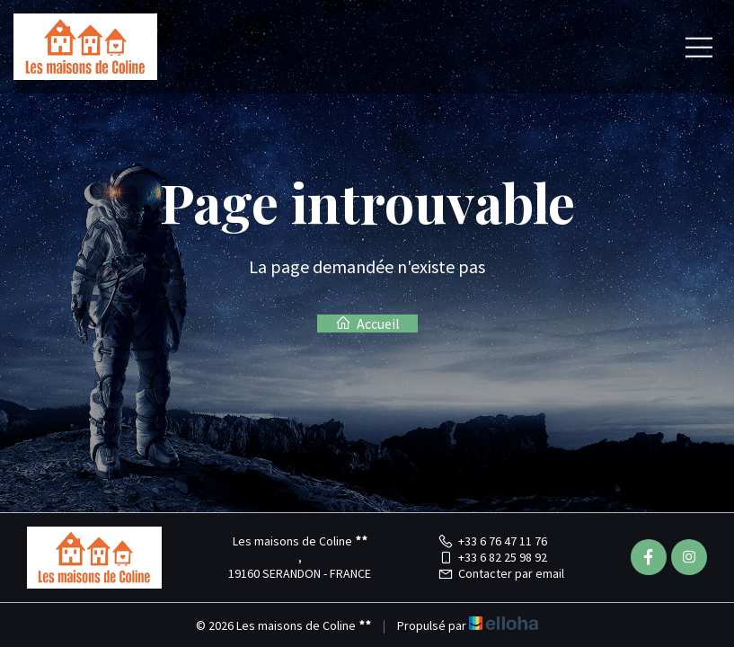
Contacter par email (501, 573)
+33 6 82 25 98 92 (492, 557)
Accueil (367, 323)
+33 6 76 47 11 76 (492, 541)
